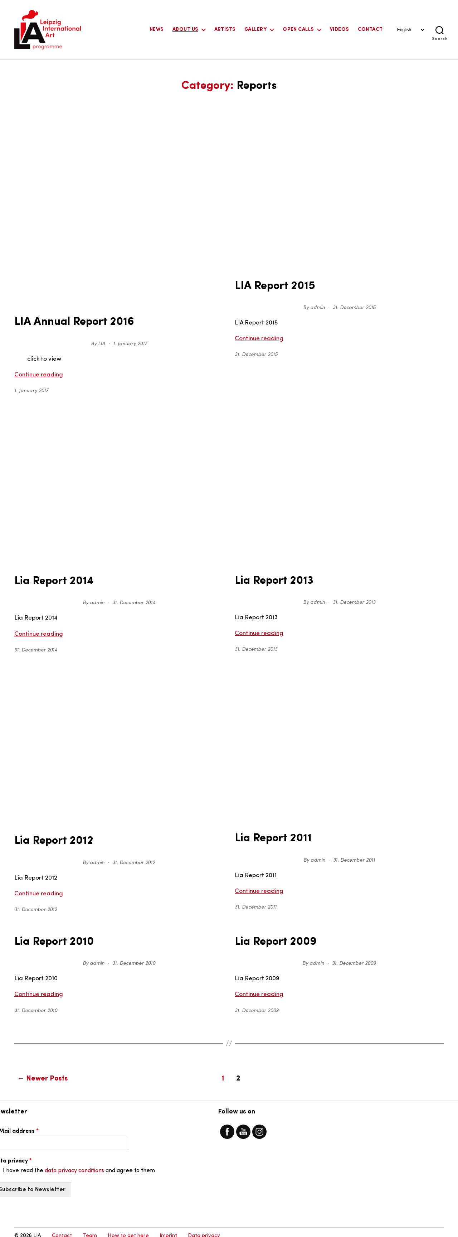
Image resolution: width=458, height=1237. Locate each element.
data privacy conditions (74, 1163)
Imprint (168, 1228)
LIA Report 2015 (270, 285)
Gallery (255, 29)
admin (317, 306)
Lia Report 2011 (269, 835)
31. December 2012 (133, 858)
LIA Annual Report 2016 (67, 321)
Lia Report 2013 (269, 578)
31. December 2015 (354, 306)
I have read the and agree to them (79, 1163)
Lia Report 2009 (271, 937)
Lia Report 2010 (49, 937)
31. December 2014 (133, 600)
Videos (339, 29)
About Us (185, 29)
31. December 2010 (133, 957)
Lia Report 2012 (49, 837)
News (157, 29)
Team (90, 1228)
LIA (101, 342)
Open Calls (298, 29)
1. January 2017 (130, 342)
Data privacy (204, 1228)
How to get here (128, 1228)
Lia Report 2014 (49, 579)
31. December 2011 (354, 855)
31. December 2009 (354, 957)
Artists (224, 29)
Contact (370, 29)
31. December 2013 (354, 599)
